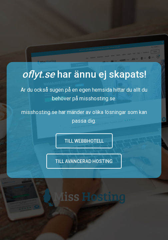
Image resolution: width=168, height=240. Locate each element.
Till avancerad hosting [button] (84, 161)
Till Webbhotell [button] (84, 141)
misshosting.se (97, 98)
